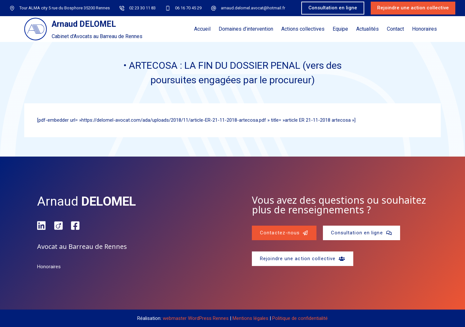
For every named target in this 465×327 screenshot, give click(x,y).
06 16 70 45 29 (188, 7)
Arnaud (86, 201)
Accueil (202, 29)
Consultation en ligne (332, 8)
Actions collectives (303, 29)
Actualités (367, 29)
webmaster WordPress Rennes (196, 318)
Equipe (340, 29)
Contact (395, 29)
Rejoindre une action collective (413, 8)
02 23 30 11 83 (142, 7)
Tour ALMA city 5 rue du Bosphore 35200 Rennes (64, 7)
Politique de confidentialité (300, 318)
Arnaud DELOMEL (84, 24)
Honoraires (424, 29)
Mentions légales (250, 318)
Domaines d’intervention (246, 29)
